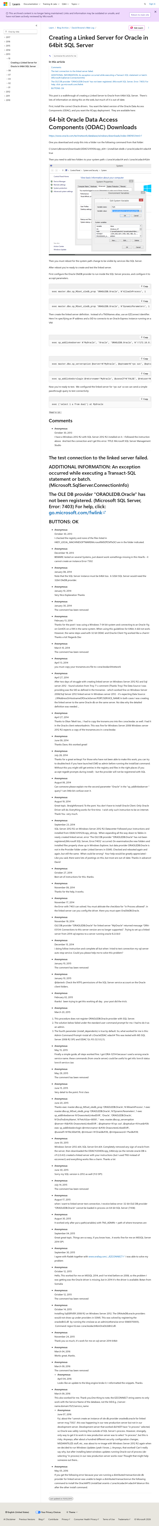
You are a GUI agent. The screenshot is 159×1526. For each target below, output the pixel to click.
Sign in (152, 3)
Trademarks (123, 1519)
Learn (51, 27)
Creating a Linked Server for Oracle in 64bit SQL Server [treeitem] (24, 64)
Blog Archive (62, 27)
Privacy (65, 1519)
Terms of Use (109, 1519)
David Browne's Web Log (83, 27)
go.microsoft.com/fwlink (75, 512)
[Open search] (145, 4)
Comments (56, 67)
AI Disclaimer (9, 1519)
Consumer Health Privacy (85, 1519)
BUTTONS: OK (57, 88)
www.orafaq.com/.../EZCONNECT (106, 1256)
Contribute (53, 1519)
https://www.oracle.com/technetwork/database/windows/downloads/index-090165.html (94, 135)
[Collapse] (36, 25)
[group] (100, 343)
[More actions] (148, 27)
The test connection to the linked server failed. (72, 71)
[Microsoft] (5, 4)
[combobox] (20, 31)
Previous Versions (27, 1519)
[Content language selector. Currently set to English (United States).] (17, 1512)
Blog (41, 1519)
